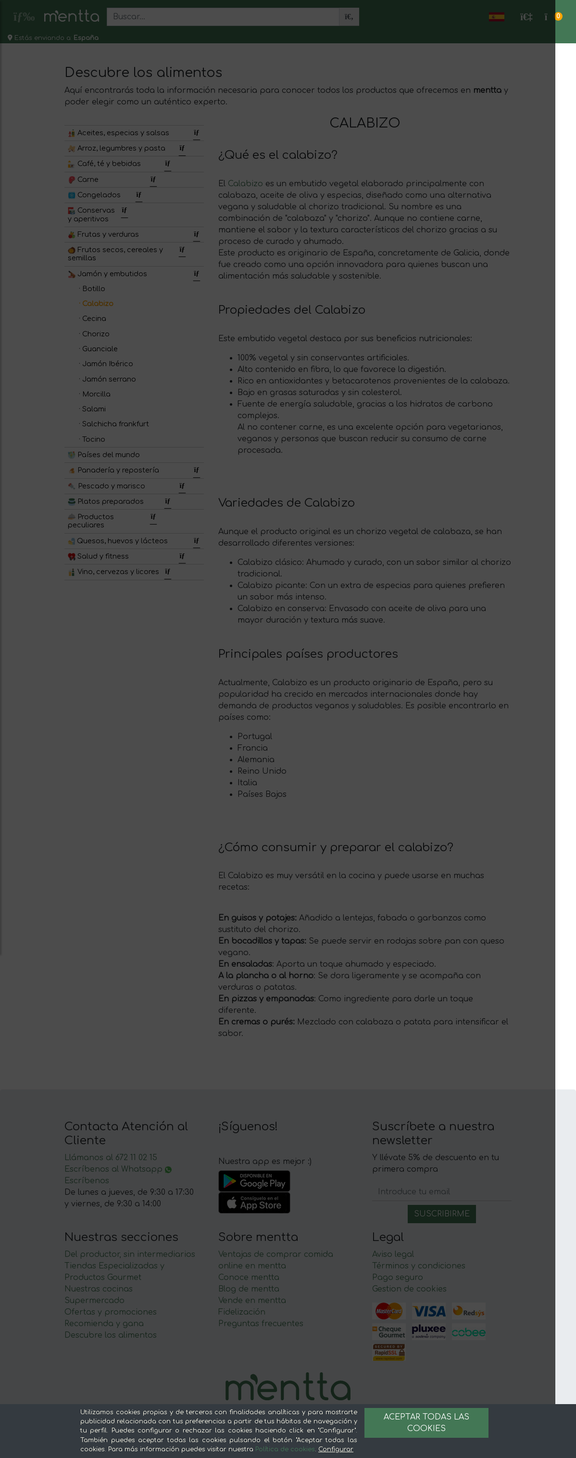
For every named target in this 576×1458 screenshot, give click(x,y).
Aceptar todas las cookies (426, 1423)
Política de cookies (285, 1449)
